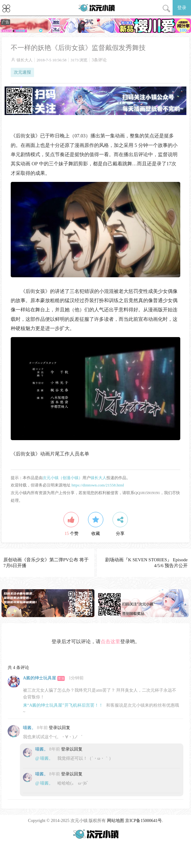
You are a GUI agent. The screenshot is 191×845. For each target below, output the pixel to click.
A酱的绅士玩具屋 (39, 678)
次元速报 (22, 72)
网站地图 (115, 820)
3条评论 (99, 60)
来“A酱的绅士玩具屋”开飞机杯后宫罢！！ (63, 705)
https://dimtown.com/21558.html (97, 485)
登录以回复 (59, 727)
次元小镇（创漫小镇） (62, 477)
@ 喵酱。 (44, 758)
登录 (181, 7)
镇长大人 (24, 60)
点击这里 (110, 641)
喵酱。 (29, 727)
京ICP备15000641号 (143, 820)
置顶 (61, 678)
